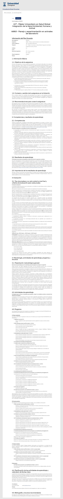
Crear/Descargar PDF (17, 12)
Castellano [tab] (18, 18)
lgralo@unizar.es (28, 485)
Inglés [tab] (13, 18)
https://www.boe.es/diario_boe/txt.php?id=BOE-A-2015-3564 (35, 127)
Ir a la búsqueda (7, 12)
